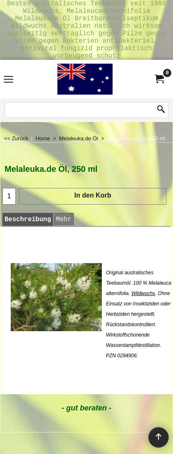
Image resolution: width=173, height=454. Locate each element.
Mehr (63, 232)
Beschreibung (28, 232)
